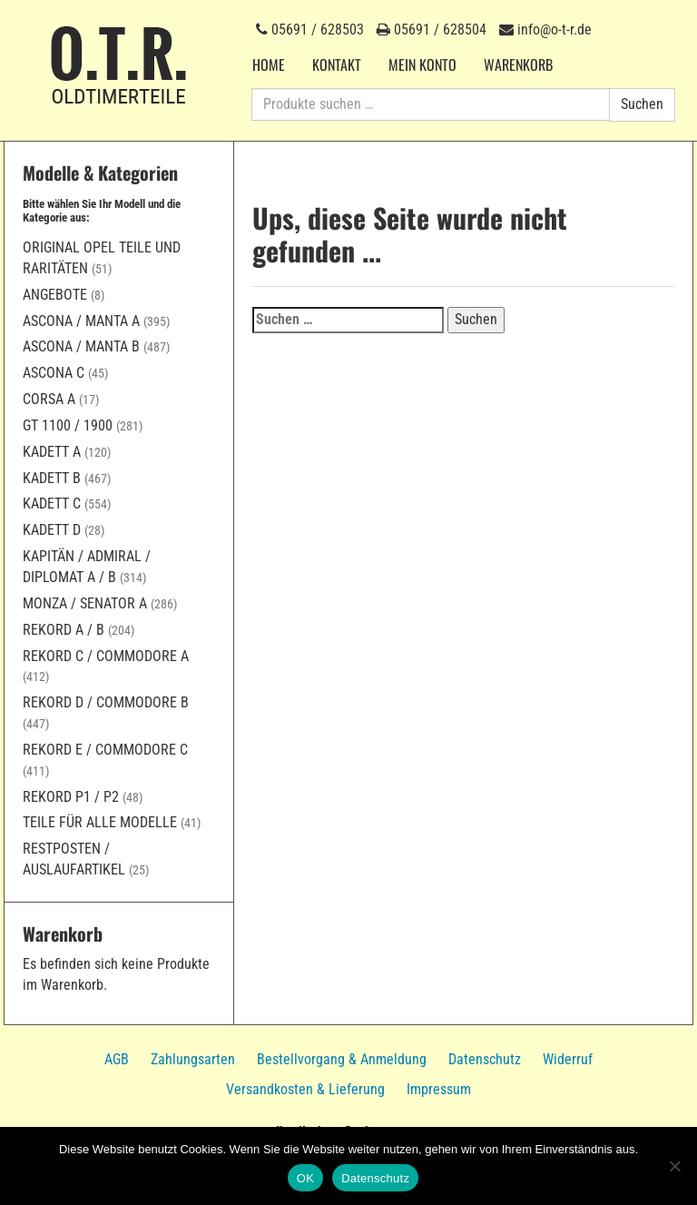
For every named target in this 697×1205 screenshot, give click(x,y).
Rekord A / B (63, 629)
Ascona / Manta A (81, 321)
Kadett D (52, 529)
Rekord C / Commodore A (106, 656)
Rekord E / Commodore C (105, 749)
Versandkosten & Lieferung (305, 1089)
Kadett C (52, 503)
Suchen (642, 104)
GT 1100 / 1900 (68, 425)
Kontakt (336, 64)
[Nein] (674, 1166)
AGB (116, 1059)
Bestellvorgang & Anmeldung (342, 1059)
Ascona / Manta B (81, 346)
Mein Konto (422, 64)
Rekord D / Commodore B (106, 702)
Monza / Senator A (85, 603)
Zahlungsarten (193, 1059)
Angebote (55, 294)
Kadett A (52, 451)
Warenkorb (518, 64)
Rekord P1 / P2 (71, 796)
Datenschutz (484, 1059)
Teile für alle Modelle (100, 822)
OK (305, 1178)
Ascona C (53, 372)
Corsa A (49, 399)
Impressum (439, 1089)
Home (268, 64)
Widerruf (568, 1059)
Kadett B (52, 478)
